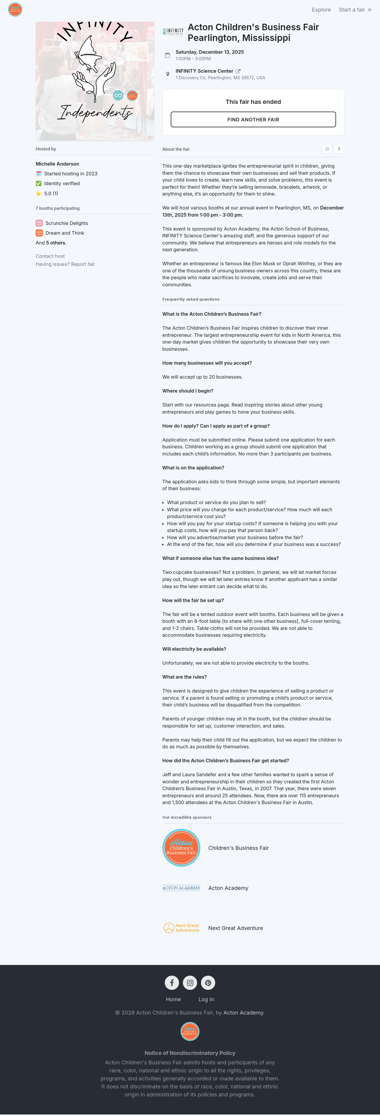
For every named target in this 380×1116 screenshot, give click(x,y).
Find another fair (253, 120)
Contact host (50, 256)
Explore (321, 10)
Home (173, 1001)
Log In (206, 1001)
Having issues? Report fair (65, 264)
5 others (55, 243)
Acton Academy (243, 1014)
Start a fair (355, 10)
